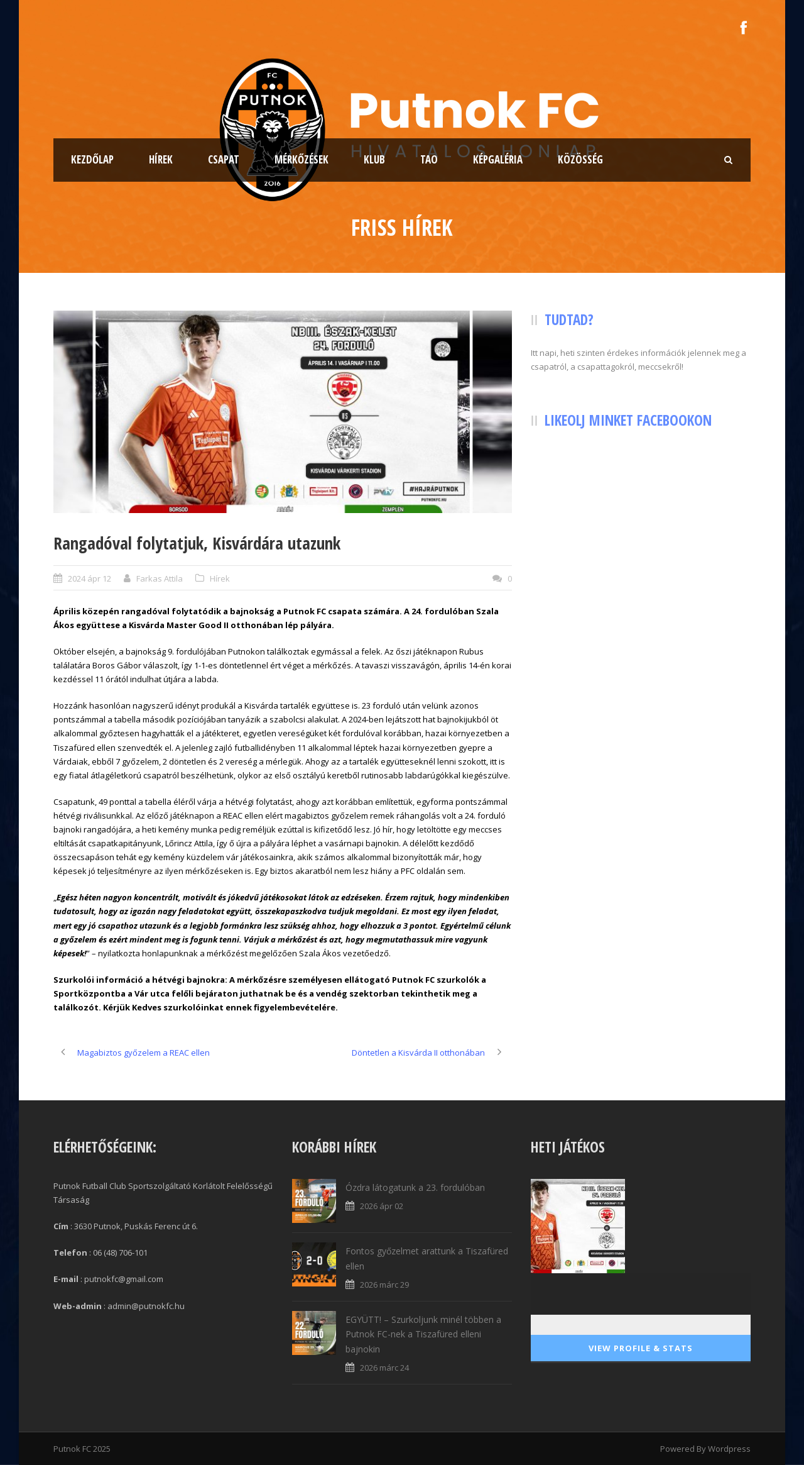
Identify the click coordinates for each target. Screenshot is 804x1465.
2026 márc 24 (384, 1367)
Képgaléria (498, 159)
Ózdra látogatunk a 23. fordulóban (415, 1187)
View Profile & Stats (641, 1348)
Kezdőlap (92, 159)
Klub (374, 159)
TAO (429, 159)
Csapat (223, 159)
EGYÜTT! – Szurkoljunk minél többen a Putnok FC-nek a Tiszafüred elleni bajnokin (423, 1334)
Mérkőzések (301, 159)
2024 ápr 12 (89, 578)
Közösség (580, 159)
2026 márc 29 (384, 1284)
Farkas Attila (159, 578)
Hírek (161, 159)
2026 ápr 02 (381, 1206)
